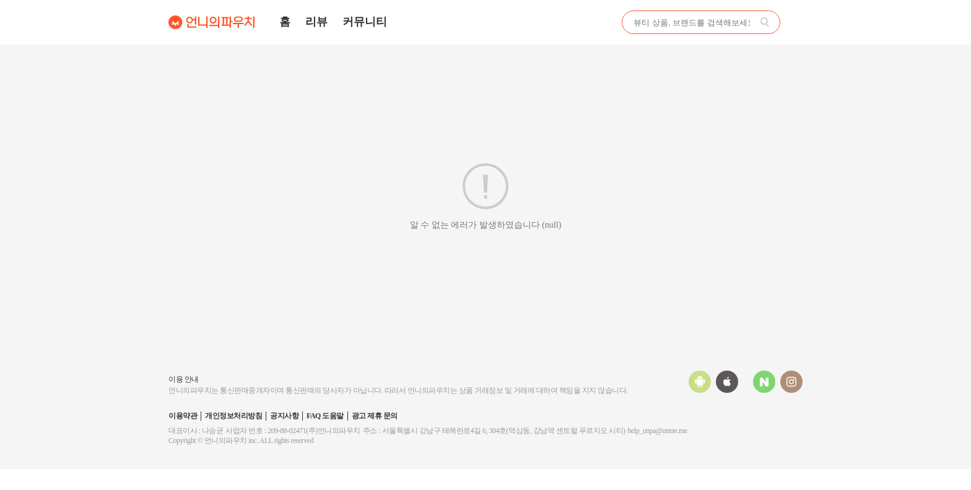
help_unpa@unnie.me (657, 430)
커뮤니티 (364, 21)
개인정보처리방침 (233, 415)
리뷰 (316, 21)
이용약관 (182, 415)
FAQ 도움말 (325, 415)
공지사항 (284, 415)
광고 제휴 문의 (375, 415)
